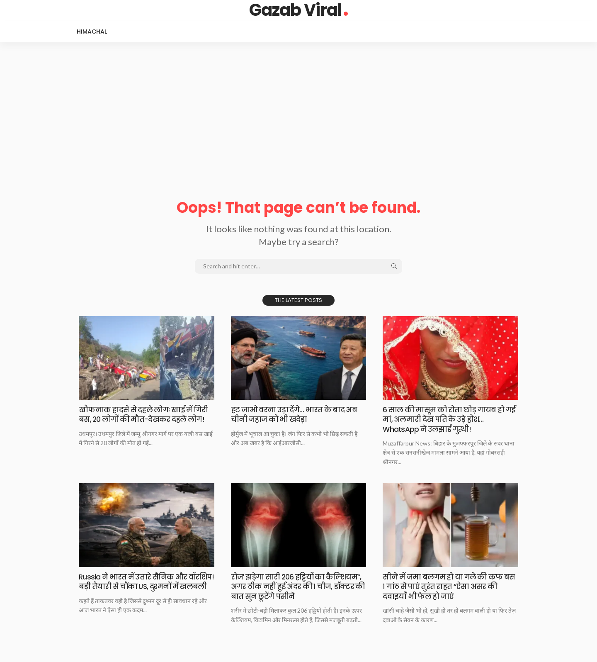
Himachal (92, 31)
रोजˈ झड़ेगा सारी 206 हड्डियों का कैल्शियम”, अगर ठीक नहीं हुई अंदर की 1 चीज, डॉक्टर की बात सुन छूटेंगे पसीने (298, 586)
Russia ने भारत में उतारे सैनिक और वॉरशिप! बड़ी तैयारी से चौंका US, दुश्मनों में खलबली (144, 586)
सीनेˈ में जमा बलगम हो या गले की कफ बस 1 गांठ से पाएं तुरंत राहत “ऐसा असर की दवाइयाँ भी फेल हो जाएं (449, 586)
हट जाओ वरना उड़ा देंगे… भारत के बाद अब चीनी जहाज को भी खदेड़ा (296, 414)
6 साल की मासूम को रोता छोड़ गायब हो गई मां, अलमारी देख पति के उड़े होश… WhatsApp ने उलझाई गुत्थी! (446, 419)
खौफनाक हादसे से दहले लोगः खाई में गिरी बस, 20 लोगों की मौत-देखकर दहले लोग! (146, 414)
